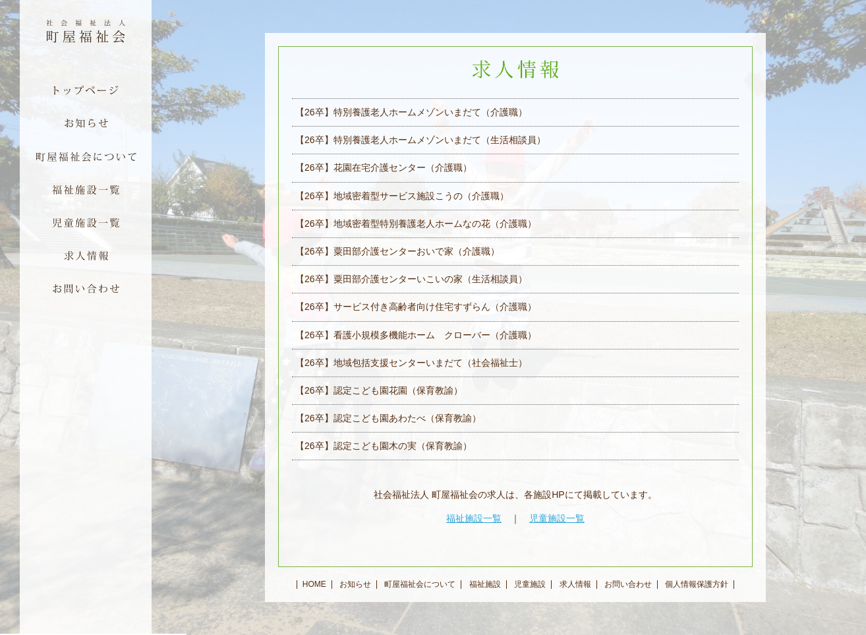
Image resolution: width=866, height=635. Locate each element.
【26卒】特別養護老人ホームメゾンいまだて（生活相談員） (420, 140)
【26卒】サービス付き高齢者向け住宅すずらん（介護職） (415, 306)
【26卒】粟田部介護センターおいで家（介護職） (397, 251)
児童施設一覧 (557, 518)
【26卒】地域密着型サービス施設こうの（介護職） (402, 196)
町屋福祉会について (419, 584)
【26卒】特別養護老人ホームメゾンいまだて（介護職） (411, 112)
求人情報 (575, 584)
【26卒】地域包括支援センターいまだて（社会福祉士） (411, 362)
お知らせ (355, 584)
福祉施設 (485, 584)
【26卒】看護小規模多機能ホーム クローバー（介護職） (415, 335)
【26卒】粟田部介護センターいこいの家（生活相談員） (411, 279)
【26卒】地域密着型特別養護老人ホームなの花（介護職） (415, 223)
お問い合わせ (628, 584)
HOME (314, 584)
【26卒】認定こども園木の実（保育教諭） (383, 445)
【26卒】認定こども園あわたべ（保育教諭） (388, 418)
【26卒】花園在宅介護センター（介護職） (383, 167)
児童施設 (530, 584)
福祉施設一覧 (474, 518)
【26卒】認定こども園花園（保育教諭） (379, 390)
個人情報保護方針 (696, 584)
